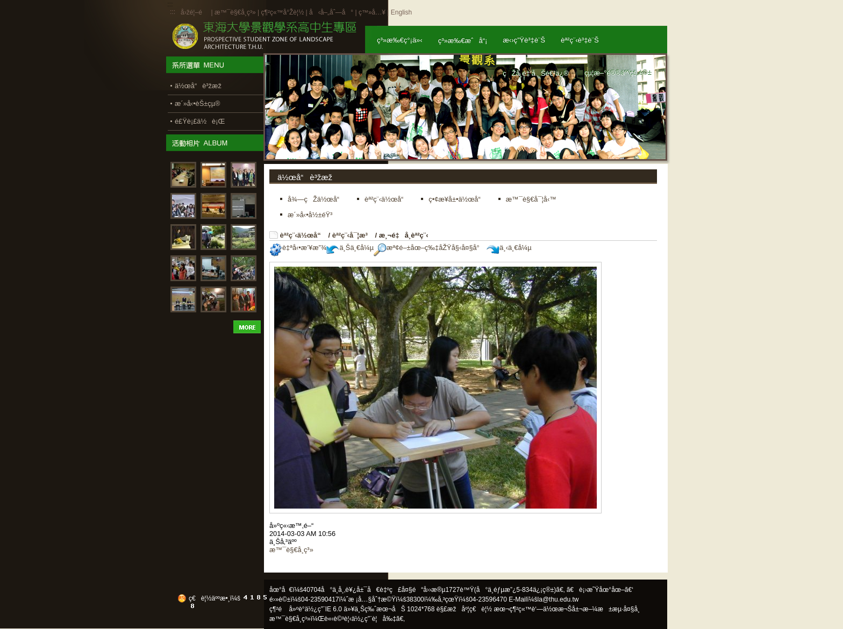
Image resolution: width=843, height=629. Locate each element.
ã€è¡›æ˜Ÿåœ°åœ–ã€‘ (600, 590)
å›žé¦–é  (195, 12)
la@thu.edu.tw (558, 599)
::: (172, 12)
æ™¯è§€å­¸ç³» (236, 12)
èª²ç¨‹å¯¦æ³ (352, 235)
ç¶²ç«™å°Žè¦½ (282, 12)
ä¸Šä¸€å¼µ (350, 248)
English (401, 12)
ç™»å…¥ (372, 12)
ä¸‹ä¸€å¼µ (509, 248)
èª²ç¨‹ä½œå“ (303, 235)
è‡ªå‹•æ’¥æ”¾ (297, 248)
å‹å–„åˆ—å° (331, 12)
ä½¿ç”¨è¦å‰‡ (374, 619)
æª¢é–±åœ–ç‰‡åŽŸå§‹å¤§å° (429, 248)
